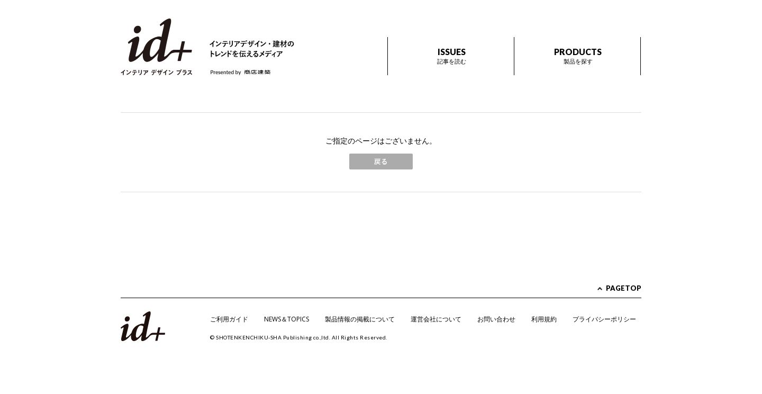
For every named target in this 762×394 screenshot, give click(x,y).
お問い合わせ (496, 319)
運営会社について (436, 319)
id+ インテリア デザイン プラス (156, 47)
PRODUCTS (578, 56)
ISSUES (451, 56)
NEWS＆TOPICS (286, 319)
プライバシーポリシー (604, 319)
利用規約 (544, 319)
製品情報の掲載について (360, 319)
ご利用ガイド (229, 319)
